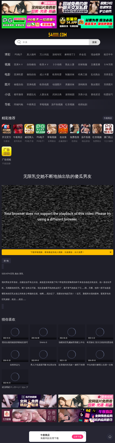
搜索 (94, 42)
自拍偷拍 (31, 64)
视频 (7, 64)
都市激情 (18, 94)
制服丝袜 (69, 74)
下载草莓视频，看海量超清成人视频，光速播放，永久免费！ (71, 252)
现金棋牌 (95, 54)
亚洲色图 (31, 84)
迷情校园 (69, 94)
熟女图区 (95, 84)
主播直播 (95, 64)
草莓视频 (44, 104)
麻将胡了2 (70, 54)
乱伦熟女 (95, 74)
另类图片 (108, 84)
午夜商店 (31, 104)
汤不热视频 (57, 104)
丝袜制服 (82, 64)
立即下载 (78, 436)
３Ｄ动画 (57, 64)
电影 (7, 74)
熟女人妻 (69, 64)
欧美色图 (44, 84)
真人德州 (31, 54)
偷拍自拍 (31, 74)
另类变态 (108, 74)
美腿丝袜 (69, 84)
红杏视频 (69, 104)
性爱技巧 (108, 94)
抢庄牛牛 (108, 54)
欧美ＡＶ (44, 64)
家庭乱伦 (31, 94)
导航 (7, 104)
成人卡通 (44, 74)
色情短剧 (82, 104)
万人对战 (44, 54)
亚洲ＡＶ (18, 64)
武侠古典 (57, 94)
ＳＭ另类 (108, 64)
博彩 (7, 54)
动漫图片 (57, 84)
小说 (7, 94)
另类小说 (82, 94)
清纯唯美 (82, 84)
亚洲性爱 (18, 74)
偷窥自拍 (18, 84)
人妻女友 (44, 94)
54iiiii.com (57, 35)
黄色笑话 (95, 94)
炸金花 (82, 54)
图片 (7, 84)
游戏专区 (57, 54)
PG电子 (18, 54)
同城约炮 (18, 104)
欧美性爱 (57, 74)
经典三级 (82, 74)
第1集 (6, 260)
